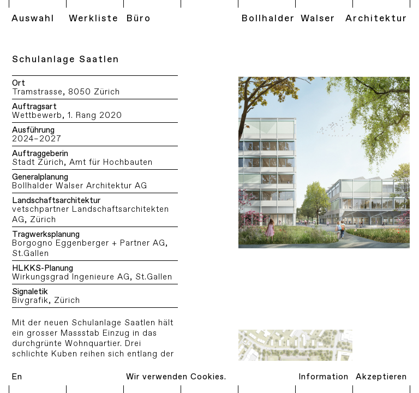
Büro (138, 18)
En (16, 377)
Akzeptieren (381, 377)
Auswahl (33, 18)
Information (323, 377)
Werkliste (93, 18)
